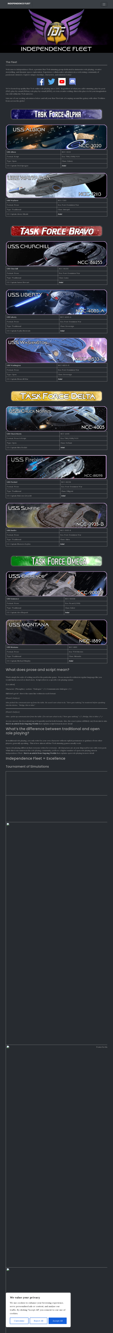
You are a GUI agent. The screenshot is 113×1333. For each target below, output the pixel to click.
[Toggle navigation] (104, 4)
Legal (51, 1328)
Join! (64, 166)
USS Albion (11, 152)
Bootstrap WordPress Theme (66, 1330)
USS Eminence (13, 599)
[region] (38, 1310)
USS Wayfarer (12, 200)
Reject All (38, 1320)
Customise (19, 1320)
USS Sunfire (11, 530)
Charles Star (12, 1217)
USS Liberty (11, 317)
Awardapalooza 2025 (16, 1206)
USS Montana (12, 647)
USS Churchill (12, 269)
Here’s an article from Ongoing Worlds (22, 724)
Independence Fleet (19, 3)
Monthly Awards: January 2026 (20, 1197)
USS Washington (14, 365)
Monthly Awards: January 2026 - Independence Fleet (28, 1220)
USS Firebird (12, 482)
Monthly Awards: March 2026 (19, 1188)
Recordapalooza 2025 (16, 1201)
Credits (44, 1328)
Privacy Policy (59, 1328)
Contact (68, 1328)
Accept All (58, 1320)
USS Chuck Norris (14, 434)
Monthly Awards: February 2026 (20, 1193)
